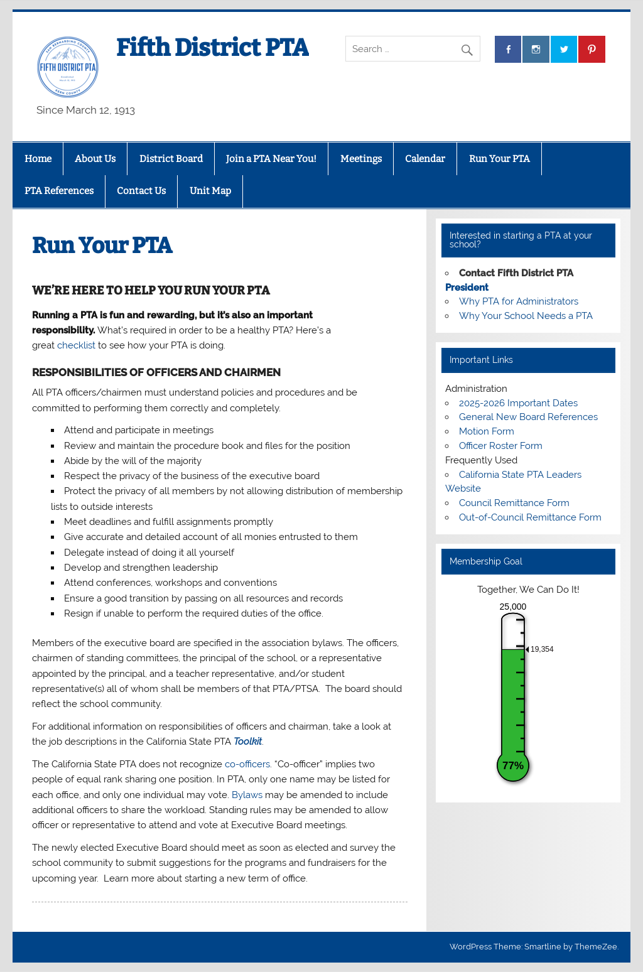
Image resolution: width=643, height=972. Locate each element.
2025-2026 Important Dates (518, 403)
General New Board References (528, 417)
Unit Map (210, 191)
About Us (95, 159)
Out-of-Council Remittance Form (530, 517)
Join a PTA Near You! (271, 159)
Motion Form (486, 431)
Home (37, 159)
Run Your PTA (499, 159)
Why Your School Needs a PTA (526, 315)
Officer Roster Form (501, 445)
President (467, 287)
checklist (76, 345)
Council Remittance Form (514, 503)
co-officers (247, 764)
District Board (171, 159)
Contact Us (141, 191)
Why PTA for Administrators (518, 301)
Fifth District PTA (212, 47)
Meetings (361, 159)
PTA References (59, 191)
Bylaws (247, 795)
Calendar (425, 159)
